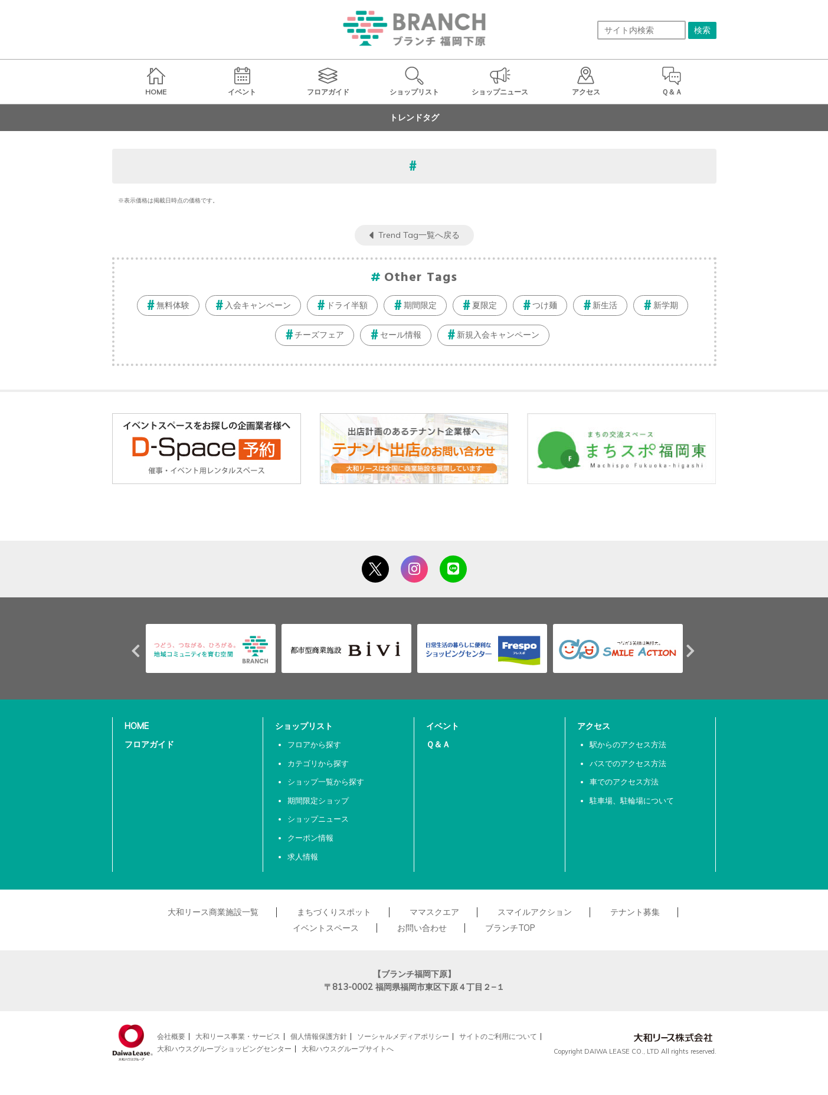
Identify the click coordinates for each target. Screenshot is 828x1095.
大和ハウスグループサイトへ (348, 1048)
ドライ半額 (347, 305)
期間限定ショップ (318, 800)
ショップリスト (304, 726)
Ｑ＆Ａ (438, 744)
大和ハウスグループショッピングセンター (224, 1048)
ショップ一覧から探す (325, 781)
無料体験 (172, 305)
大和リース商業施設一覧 (213, 912)
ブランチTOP (510, 928)
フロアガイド (149, 744)
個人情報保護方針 (318, 1036)
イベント (442, 726)
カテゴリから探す (318, 763)
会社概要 (171, 1036)
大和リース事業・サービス (237, 1036)
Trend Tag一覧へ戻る (419, 235)
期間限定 (420, 305)
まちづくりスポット (334, 912)
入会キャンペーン (258, 305)
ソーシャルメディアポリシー (403, 1036)
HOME (137, 726)
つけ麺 (544, 305)
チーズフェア (319, 334)
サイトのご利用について (498, 1036)
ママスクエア (434, 912)
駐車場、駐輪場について (632, 800)
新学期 (665, 305)
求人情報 (302, 856)
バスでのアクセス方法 (628, 763)
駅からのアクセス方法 (628, 744)
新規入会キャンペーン (498, 334)
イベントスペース (326, 928)
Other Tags (420, 277)
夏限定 (484, 305)
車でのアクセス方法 (624, 781)
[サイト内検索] (641, 30)
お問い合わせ (422, 928)
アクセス (593, 726)
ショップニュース (318, 818)
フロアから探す (314, 744)
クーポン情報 (310, 837)
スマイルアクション (535, 912)
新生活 (605, 305)
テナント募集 (635, 912)
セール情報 (400, 334)
